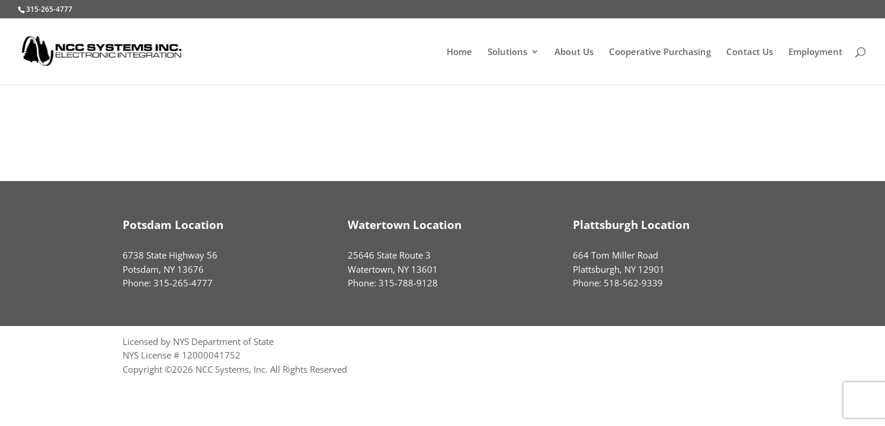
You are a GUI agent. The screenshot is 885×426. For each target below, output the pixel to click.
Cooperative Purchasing (660, 52)
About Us (574, 52)
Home (459, 52)
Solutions (507, 52)
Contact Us (749, 52)
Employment (815, 52)
